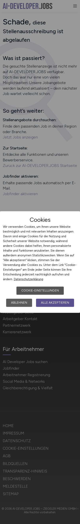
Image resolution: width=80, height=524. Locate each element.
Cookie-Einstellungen (40, 290)
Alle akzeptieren (55, 302)
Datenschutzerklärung (28, 279)
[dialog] (40, 262)
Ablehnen (19, 302)
